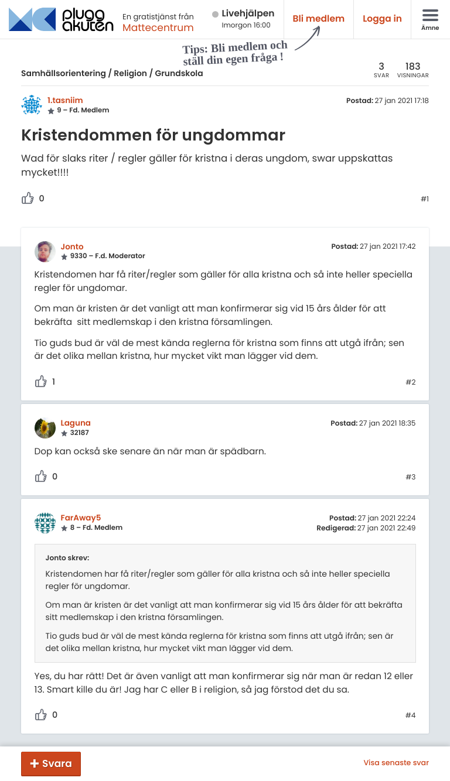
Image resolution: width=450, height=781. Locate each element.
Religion (130, 73)
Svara (57, 763)
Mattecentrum (158, 27)
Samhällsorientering (63, 73)
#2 (410, 383)
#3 (410, 477)
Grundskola (179, 73)
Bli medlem (319, 19)
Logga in (382, 19)
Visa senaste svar (396, 763)
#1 (425, 199)
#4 (410, 716)
